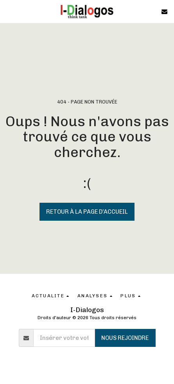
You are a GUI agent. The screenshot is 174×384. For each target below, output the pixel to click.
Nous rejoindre (125, 337)
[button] (8, 11)
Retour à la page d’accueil (87, 211)
